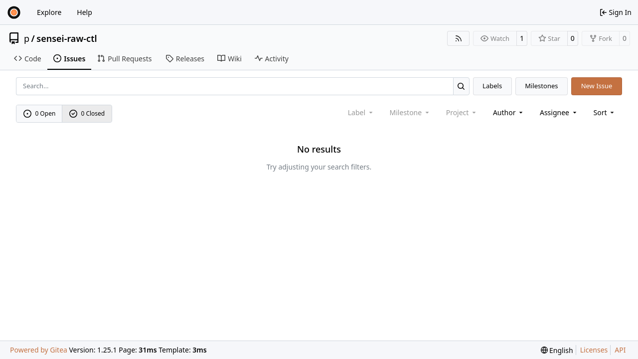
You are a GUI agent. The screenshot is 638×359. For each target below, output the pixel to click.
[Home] (14, 12)
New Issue (597, 85)
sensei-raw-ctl (66, 38)
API (620, 350)
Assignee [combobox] (559, 112)
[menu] (605, 112)
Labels (492, 85)
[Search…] (461, 86)
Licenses (594, 350)
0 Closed (87, 113)
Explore (49, 12)
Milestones (541, 85)
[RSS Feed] (458, 38)
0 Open (39, 113)
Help (84, 12)
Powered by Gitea (38, 350)
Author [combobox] (508, 112)
